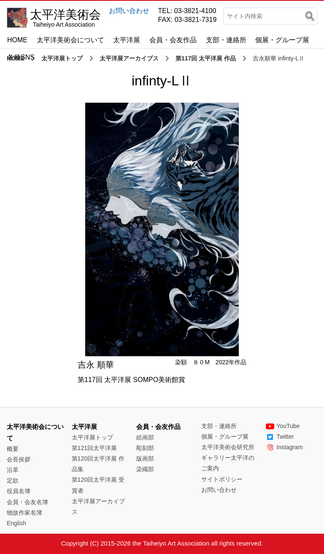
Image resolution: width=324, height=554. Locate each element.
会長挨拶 (18, 459)
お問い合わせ (129, 10)
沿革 (13, 470)
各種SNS (21, 57)
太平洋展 (126, 40)
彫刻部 (145, 448)
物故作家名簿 (24, 512)
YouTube (283, 426)
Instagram (284, 447)
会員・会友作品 (173, 40)
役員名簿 (18, 491)
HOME (17, 40)
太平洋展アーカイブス (129, 58)
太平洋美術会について (70, 40)
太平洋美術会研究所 (227, 447)
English (16, 523)
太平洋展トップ (62, 58)
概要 (13, 448)
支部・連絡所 (226, 40)
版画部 (145, 458)
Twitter (280, 436)
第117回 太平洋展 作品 (206, 58)
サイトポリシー (222, 479)
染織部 (145, 469)
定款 (13, 480)
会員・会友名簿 (27, 502)
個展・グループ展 (282, 40)
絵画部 (145, 437)
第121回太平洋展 (94, 448)
